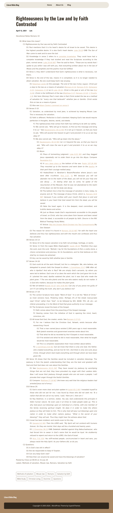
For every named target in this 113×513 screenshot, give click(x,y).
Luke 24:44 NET (49, 63)
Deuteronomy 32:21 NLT (47, 368)
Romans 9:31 (82, 87)
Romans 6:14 (70, 87)
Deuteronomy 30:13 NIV (49, 142)
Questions (57, 479)
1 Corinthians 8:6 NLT (44, 347)
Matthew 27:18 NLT (48, 380)
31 (72, 176)
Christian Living (34, 479)
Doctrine (47, 479)
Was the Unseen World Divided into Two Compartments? (72, 225)
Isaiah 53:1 (50, 286)
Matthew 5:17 (69, 93)
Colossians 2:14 (41, 90)
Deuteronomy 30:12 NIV (54, 130)
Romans (51, 474)
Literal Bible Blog (13, 5)
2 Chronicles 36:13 (40, 429)
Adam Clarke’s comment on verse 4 (54, 105)
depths (91, 167)
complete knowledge (67, 56)
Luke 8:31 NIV (76, 154)
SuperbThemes (74, 506)
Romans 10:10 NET (70, 231)
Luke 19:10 (78, 50)
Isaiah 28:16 (75, 246)
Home (49, 5)
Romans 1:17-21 (73, 319)
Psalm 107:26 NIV (89, 163)
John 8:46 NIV (62, 286)
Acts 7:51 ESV (38, 439)
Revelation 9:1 (46, 160)
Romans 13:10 (82, 93)
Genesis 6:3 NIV (39, 423)
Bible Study (21, 479)
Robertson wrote (39, 84)
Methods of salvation (25, 474)
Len (30, 31)
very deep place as (53, 163)
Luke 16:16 (58, 90)
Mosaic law (40, 474)
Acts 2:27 (65, 176)
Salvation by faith (63, 474)
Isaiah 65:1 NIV (74, 390)
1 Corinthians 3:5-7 (77, 267)
